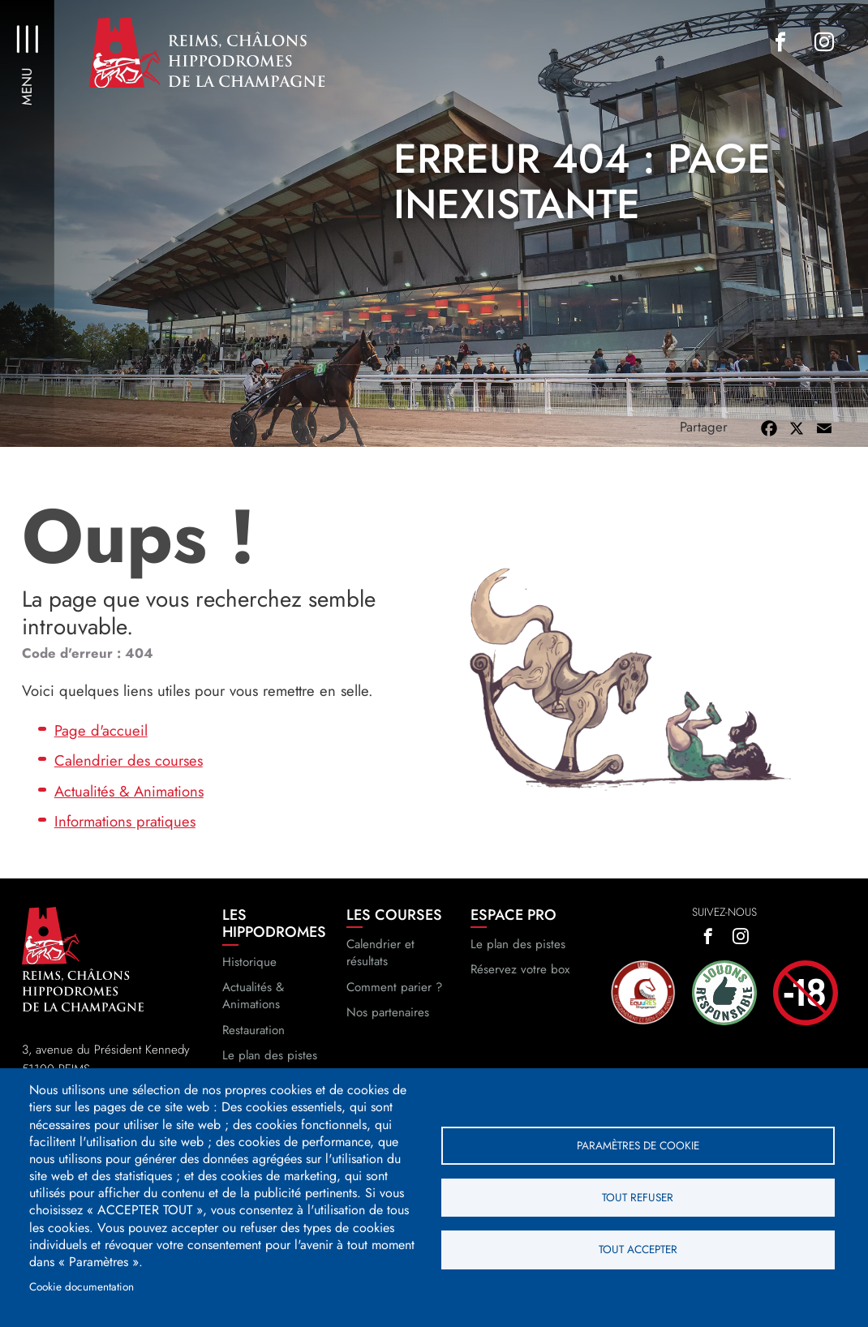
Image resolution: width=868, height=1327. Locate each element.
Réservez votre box (520, 985)
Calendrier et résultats (380, 968)
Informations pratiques (125, 837)
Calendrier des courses (128, 776)
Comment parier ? (394, 1002)
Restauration (253, 1045)
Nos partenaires (387, 1028)
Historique (249, 977)
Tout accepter (638, 1250)
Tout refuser (637, 1197)
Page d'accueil (101, 746)
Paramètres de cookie (638, 1144)
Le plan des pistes (518, 959)
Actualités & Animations (129, 807)
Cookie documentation (81, 1286)
